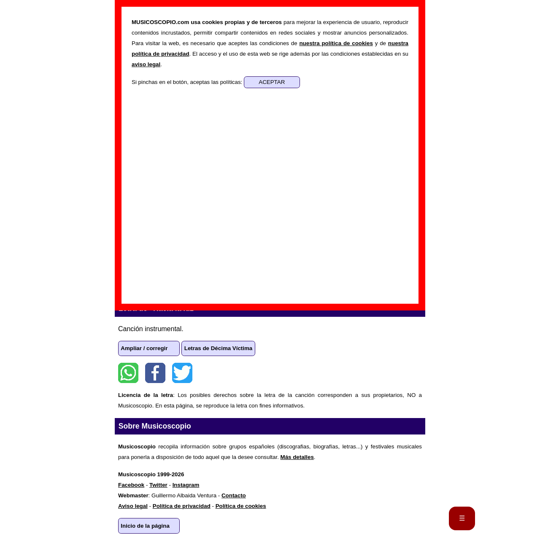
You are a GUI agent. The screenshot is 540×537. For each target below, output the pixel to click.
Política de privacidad (182, 506)
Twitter (182, 373)
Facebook (155, 373)
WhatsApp (128, 373)
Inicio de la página (145, 526)
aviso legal (146, 64)
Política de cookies (241, 506)
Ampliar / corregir (144, 348)
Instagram (186, 485)
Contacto (233, 495)
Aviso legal (133, 506)
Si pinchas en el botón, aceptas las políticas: (188, 82)
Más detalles (297, 457)
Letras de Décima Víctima (218, 348)
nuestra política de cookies (336, 43)
